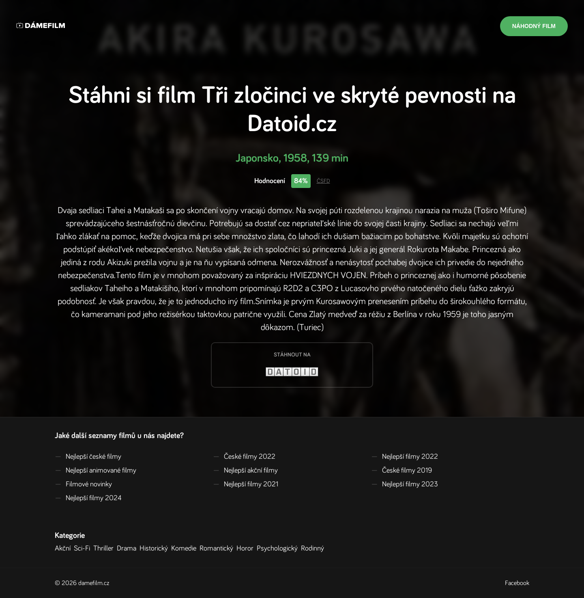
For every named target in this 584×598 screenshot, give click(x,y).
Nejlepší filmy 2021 (245, 484)
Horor (246, 548)
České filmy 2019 (401, 470)
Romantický (218, 548)
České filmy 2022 (244, 456)
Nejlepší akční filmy (245, 470)
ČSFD (323, 181)
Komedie (185, 548)
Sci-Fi (83, 548)
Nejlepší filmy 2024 (88, 498)
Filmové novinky (83, 484)
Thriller (105, 548)
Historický (155, 548)
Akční (64, 548)
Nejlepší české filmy (88, 456)
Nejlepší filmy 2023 (404, 484)
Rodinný (314, 548)
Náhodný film (534, 26)
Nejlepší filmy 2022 (404, 456)
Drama (128, 548)
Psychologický (279, 548)
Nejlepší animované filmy (95, 470)
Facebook (517, 583)
